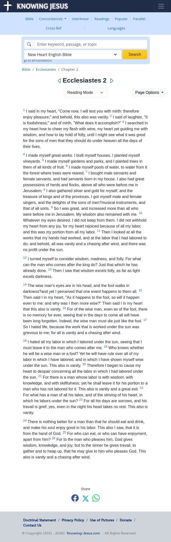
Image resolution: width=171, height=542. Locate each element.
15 (140, 290)
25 (64, 432)
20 (84, 364)
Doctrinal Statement (39, 520)
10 (140, 213)
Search (135, 54)
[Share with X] (85, 498)
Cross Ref (53, 28)
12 (25, 257)
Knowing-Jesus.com (83, 533)
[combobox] (72, 54)
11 (98, 231)
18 (25, 340)
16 (64, 308)
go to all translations (38, 60)
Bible (29, 18)
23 (80, 399)
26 (53, 438)
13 (50, 269)
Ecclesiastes (46, 69)
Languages (116, 28)
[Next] (111, 80)
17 (145, 320)
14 (25, 284)
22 (141, 388)
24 (25, 420)
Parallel (139, 18)
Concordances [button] (51, 18)
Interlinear (80, 18)
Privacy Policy (73, 520)
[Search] (90, 44)
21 (40, 376)
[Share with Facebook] (75, 498)
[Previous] (60, 80)
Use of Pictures (102, 520)
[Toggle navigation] (161, 6)
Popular (121, 18)
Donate (126, 520)
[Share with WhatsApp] (96, 498)
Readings (102, 18)
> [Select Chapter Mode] (85, 92)
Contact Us (32, 525)
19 (105, 346)
